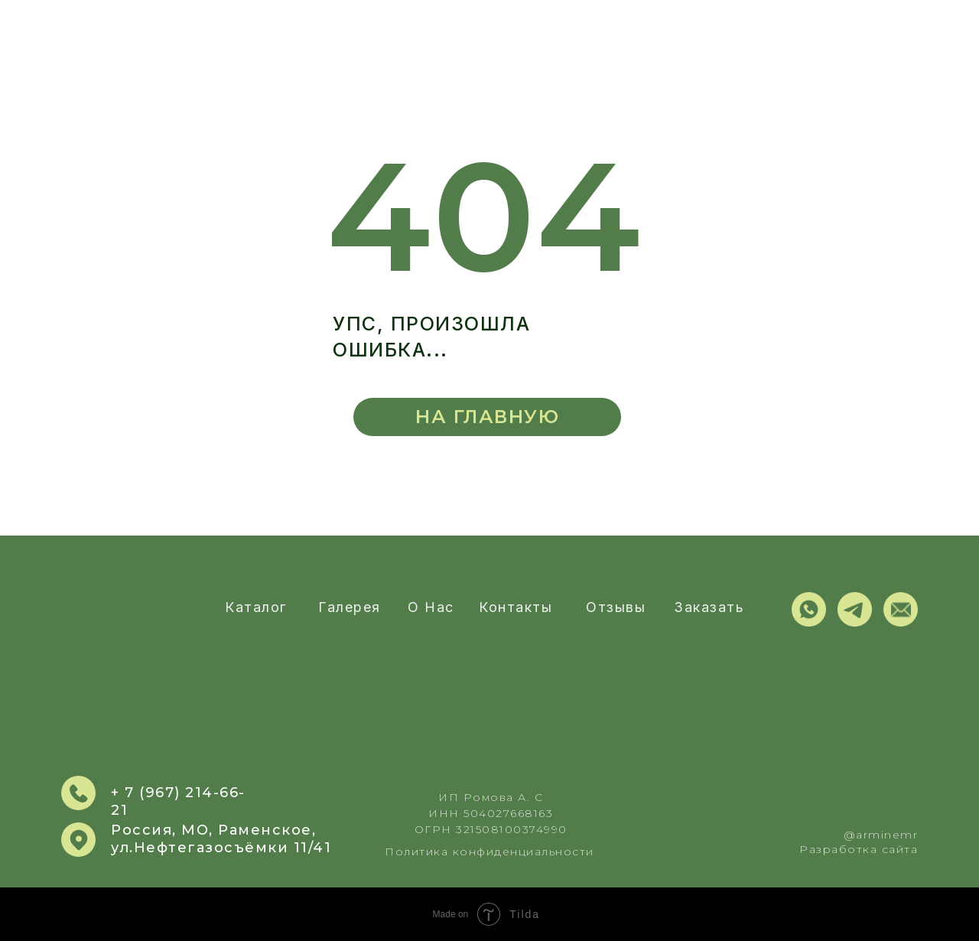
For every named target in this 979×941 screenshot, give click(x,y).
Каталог (256, 607)
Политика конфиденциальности (489, 851)
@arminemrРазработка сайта (858, 842)
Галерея (349, 607)
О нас (431, 607)
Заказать (709, 607)
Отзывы (616, 607)
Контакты (515, 607)
